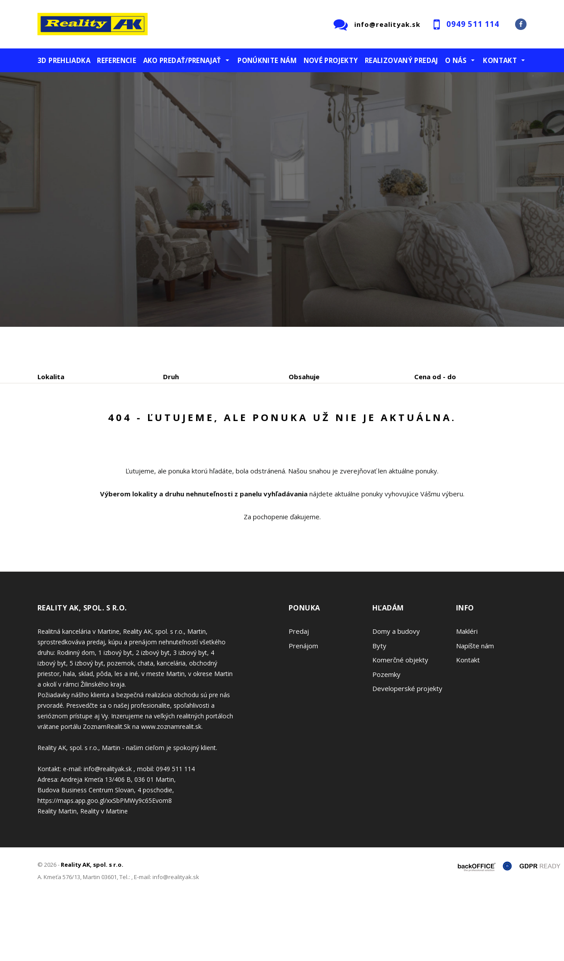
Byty (379, 712)
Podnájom (222, 422)
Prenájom (118, 422)
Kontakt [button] (500, 60)
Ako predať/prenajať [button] (182, 60)
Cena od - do (435, 376)
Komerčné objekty (400, 726)
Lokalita (50, 376)
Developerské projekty (407, 755)
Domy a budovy (396, 698)
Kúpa (170, 422)
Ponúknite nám (267, 60)
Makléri (467, 698)
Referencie (116, 60)
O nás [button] (456, 60)
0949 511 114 (472, 24)
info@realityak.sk (387, 24)
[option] (282, 199)
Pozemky (386, 741)
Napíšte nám (475, 712)
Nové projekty (331, 60)
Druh (171, 376)
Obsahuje (304, 376)
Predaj (64, 422)
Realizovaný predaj (401, 60)
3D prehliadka (63, 60)
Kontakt (468, 726)
